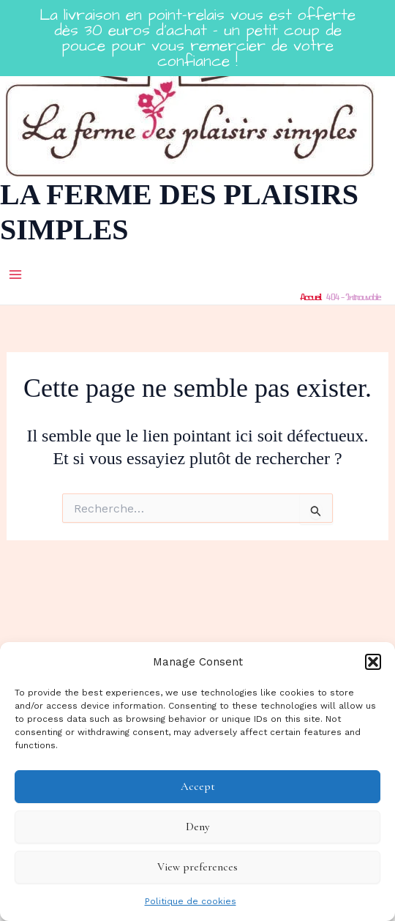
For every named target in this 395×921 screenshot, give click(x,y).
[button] (373, 662)
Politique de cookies (190, 901)
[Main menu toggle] (15, 274)
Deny (197, 826)
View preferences (197, 866)
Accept (198, 786)
